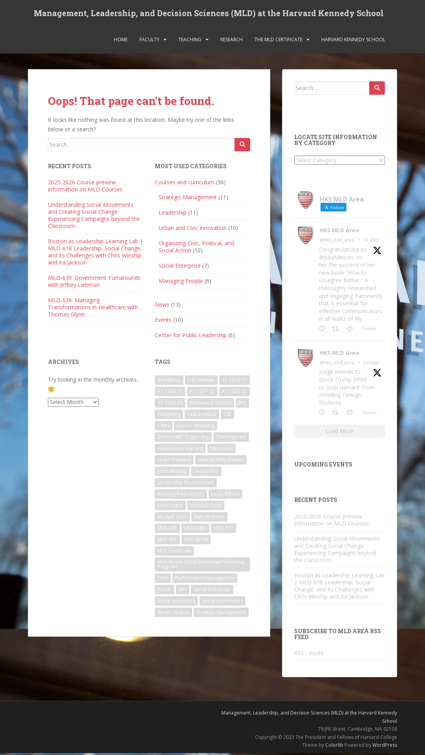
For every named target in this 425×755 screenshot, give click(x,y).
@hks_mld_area (337, 242)
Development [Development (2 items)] (231, 438)
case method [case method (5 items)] (201, 415)
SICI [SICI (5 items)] (183, 591)
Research (231, 41)
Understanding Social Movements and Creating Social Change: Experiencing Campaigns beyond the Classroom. (94, 217)
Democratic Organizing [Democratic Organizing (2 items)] (183, 438)
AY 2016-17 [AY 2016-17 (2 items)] (234, 381)
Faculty (149, 41)
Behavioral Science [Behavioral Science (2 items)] (210, 404)
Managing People (181, 283)
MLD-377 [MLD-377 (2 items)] (223, 529)
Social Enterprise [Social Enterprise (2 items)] (212, 591)
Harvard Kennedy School (353, 41)
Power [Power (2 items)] (165, 591)
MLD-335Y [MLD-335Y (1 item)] (195, 529)
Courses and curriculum (184, 184)
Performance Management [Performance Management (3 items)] (204, 579)
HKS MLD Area (339, 232)
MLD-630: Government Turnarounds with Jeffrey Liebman (94, 283)
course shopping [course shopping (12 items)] (195, 427)
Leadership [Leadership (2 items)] (206, 472)
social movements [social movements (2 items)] (222, 602)
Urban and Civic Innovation (193, 229)
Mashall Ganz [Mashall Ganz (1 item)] (172, 518)
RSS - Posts (309, 655)
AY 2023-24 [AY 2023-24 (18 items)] (170, 404)
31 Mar (371, 242)
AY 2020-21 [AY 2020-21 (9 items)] (170, 392)
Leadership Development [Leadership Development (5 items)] (186, 484)
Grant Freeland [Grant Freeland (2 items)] (174, 461)
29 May (371, 364)
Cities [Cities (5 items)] (164, 427)
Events (163, 321)
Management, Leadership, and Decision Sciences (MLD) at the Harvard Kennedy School (209, 14)
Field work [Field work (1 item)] (221, 449)
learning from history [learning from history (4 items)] (181, 495)
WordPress (384, 746)
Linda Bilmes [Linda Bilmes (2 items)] (225, 495)
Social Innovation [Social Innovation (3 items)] (176, 602)
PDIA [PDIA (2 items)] (163, 579)
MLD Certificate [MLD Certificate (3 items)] (174, 552)
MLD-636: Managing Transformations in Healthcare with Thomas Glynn (93, 309)
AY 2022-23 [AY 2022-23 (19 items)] (234, 392)
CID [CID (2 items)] (227, 415)
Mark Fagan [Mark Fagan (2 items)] (170, 506)
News (162, 306)
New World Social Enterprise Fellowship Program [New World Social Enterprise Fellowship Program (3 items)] (201, 565)
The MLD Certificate (278, 41)
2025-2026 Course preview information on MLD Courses (85, 187)
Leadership (173, 214)
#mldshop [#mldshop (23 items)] (169, 381)
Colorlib (334, 746)
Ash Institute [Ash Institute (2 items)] (201, 381)
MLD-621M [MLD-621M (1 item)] (196, 541)
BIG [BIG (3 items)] (242, 404)
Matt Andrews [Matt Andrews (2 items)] (209, 518)
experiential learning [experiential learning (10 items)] (180, 449)
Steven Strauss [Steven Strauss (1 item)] (173, 613)
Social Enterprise (180, 267)
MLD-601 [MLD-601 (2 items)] (167, 541)
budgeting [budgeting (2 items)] (169, 415)
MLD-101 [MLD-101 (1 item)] (167, 529)
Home (121, 41)
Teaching (190, 41)
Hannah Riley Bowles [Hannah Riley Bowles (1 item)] (221, 461)
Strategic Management (188, 199)
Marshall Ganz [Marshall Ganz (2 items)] (206, 506)
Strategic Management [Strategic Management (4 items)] (221, 613)
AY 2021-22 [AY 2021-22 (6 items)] (202, 392)
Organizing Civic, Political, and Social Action (196, 248)
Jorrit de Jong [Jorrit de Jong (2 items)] (172, 472)
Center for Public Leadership (191, 337)
